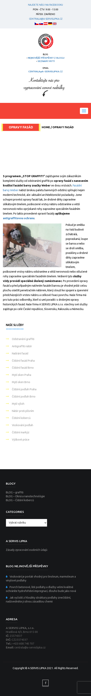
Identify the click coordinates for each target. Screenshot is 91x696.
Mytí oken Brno (21, 382)
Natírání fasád (20, 353)
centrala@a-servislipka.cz (45, 19)
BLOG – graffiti (14, 492)
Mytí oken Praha (21, 374)
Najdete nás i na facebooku (45, 5)
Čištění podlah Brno (23, 396)
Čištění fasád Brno (23, 367)
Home (46, 127)
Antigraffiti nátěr (22, 346)
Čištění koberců (21, 418)
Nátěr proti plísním (23, 410)
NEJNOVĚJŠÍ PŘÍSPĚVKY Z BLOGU (46, 57)
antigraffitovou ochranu (18, 218)
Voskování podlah (22, 425)
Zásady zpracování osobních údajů (26, 549)
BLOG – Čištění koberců (20, 500)
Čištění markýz (20, 432)
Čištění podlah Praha (24, 389)
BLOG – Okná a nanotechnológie (25, 496)
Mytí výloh (18, 403)
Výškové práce (20, 439)
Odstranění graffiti (23, 339)
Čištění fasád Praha (23, 360)
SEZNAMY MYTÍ (46, 61)
